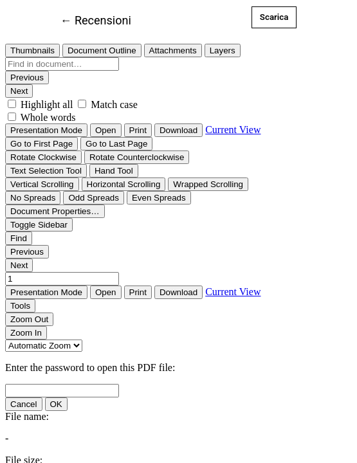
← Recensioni (95, 19)
